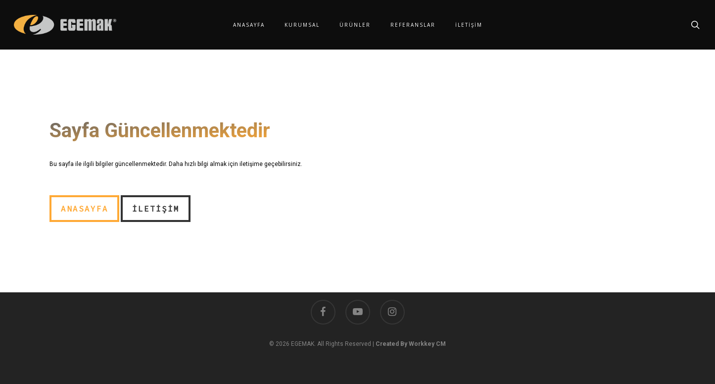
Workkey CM (427, 343)
